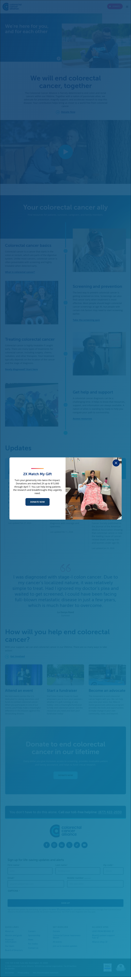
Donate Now (37, 502)
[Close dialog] (116, 462)
